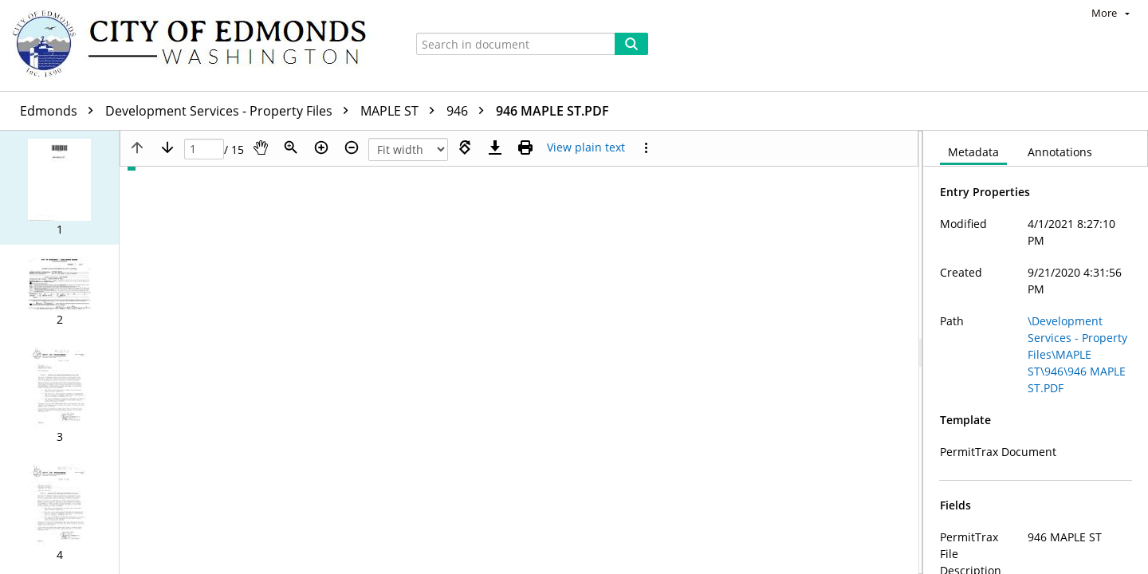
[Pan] (260, 147)
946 (469, 111)
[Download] (495, 147)
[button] (59, 188)
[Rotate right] (464, 147)
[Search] (631, 44)
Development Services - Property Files (230, 111)
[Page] (204, 149)
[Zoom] (291, 147)
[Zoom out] (351, 147)
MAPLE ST (401, 111)
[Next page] (167, 147)
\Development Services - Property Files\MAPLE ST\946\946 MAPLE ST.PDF (1077, 354)
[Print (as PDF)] (525, 147)
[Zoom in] (321, 147)
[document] (1035, 352)
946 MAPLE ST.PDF (552, 111)
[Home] (197, 45)
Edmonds (60, 111)
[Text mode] (586, 147)
